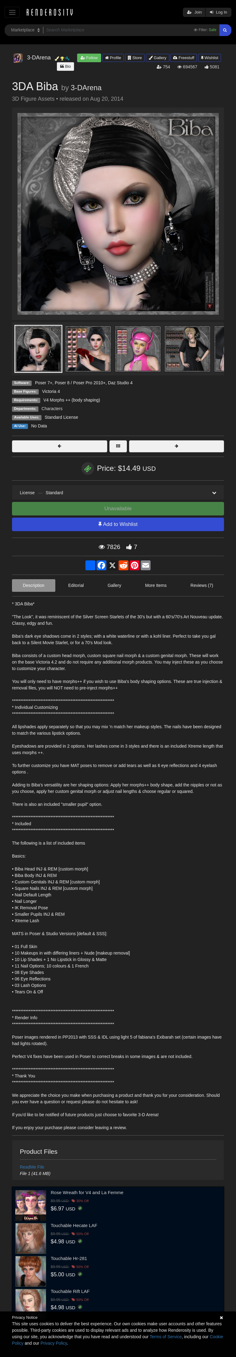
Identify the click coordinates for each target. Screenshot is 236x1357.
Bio (65, 66)
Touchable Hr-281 (69, 1258)
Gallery (158, 57)
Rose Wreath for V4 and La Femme (87, 1192)
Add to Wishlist (117, 524)
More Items (156, 585)
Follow (89, 57)
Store (135, 57)
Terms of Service (166, 1336)
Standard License (61, 417)
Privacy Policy (54, 1343)
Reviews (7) (202, 585)
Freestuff (183, 57)
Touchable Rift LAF (70, 1291)
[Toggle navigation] (12, 12)
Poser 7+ (43, 382)
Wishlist (209, 57)
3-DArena (86, 88)
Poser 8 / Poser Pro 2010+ (80, 382)
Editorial (76, 585)
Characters (51, 408)
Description (33, 585)
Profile (113, 57)
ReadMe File (32, 1167)
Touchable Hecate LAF (74, 1225)
